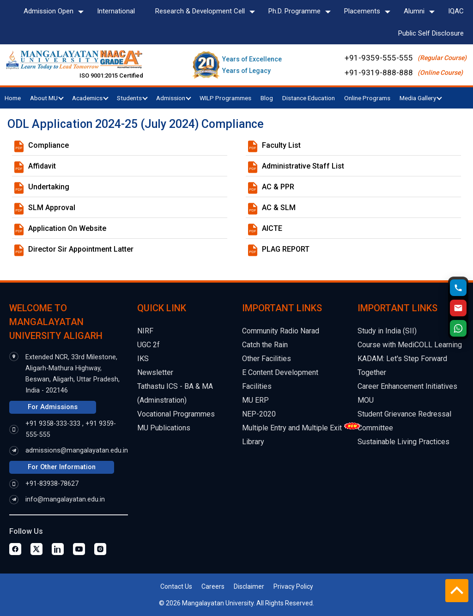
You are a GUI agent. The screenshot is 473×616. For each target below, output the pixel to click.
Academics (90, 98)
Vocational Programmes (176, 414)
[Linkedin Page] (57, 549)
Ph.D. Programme (294, 11)
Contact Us (176, 586)
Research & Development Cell (200, 11)
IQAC (456, 11)
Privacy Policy (293, 586)
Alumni (414, 11)
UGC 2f (148, 344)
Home (13, 98)
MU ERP (255, 400)
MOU (366, 400)
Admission (173, 98)
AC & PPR (278, 186)
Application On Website (67, 228)
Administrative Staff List (303, 166)
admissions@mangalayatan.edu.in (76, 450)
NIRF (145, 330)
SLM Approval (51, 207)
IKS (143, 358)
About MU (47, 98)
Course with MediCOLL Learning (410, 344)
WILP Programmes (225, 98)
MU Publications (163, 427)
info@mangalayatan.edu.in (65, 499)
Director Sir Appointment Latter (80, 249)
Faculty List (281, 145)
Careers (212, 586)
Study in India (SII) (387, 330)
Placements (362, 11)
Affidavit (42, 166)
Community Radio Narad (280, 330)
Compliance (48, 145)
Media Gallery (421, 98)
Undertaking (48, 186)
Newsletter (155, 372)
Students (132, 98)
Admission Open (48, 11)
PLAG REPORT (285, 249)
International (116, 11)
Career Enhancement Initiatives (407, 386)
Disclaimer (249, 586)
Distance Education (308, 98)
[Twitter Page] (36, 549)
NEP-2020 (259, 414)
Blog (267, 98)
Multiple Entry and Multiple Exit (292, 427)
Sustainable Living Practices (403, 441)
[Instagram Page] (100, 549)
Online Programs (367, 98)
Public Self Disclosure (431, 33)
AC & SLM (279, 207)
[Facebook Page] (15, 549)
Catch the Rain (265, 344)
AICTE (272, 228)
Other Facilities (266, 358)
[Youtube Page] (79, 549)
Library (253, 441)
